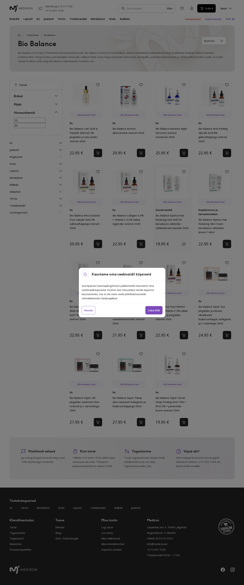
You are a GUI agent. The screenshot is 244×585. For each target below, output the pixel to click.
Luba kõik (154, 310)
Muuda (88, 310)
